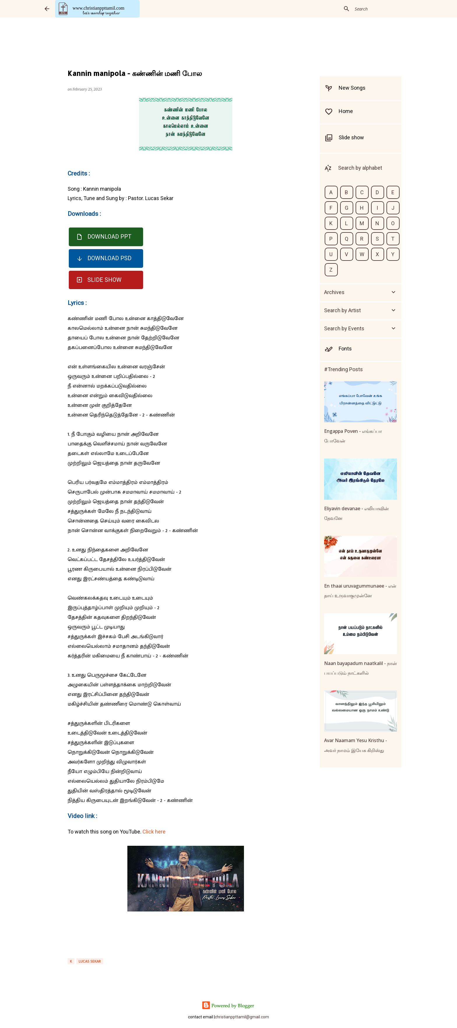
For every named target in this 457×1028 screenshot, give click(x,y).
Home (346, 111)
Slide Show (104, 279)
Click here (154, 832)
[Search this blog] (383, 9)
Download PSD (109, 258)
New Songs (352, 88)
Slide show (351, 137)
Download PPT (109, 236)
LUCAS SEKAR (90, 961)
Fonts (345, 348)
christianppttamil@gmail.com (242, 1017)
